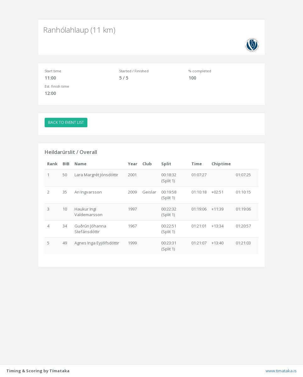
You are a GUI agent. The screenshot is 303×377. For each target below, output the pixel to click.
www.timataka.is (281, 371)
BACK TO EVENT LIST (66, 122)
